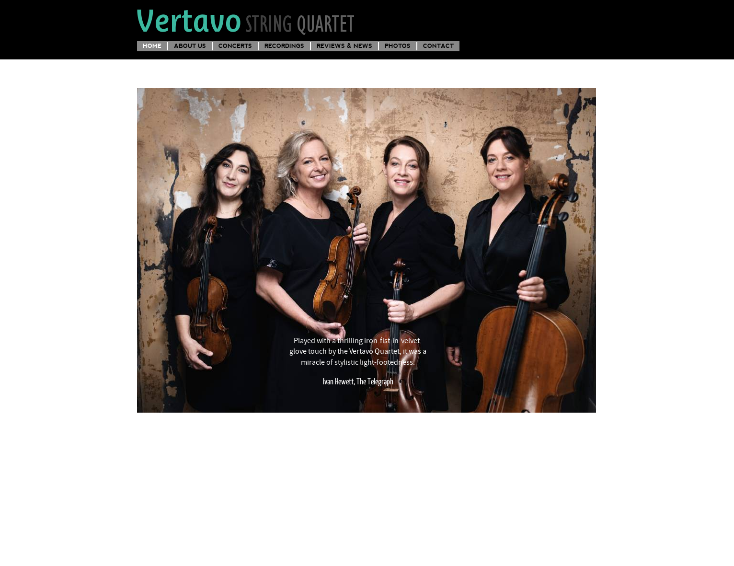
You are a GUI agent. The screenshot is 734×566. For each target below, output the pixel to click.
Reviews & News (344, 45)
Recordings (284, 45)
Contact (438, 45)
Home (152, 45)
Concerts (235, 45)
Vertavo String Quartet (246, 20)
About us (190, 45)
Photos (398, 45)
